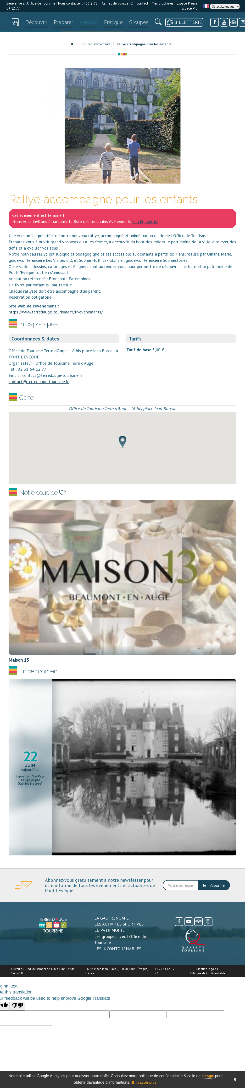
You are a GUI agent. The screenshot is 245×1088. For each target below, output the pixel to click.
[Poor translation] (17, 1006)
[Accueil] (15, 23)
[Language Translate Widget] (225, 6)
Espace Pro (190, 8)
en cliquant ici (145, 221)
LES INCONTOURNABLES (117, 948)
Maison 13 (19, 660)
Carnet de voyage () (117, 3)
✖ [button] (234, 1079)
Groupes (138, 22)
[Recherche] (158, 23)
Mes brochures (162, 3)
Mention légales (207, 969)
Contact (142, 3)
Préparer (63, 22)
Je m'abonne (214, 885)
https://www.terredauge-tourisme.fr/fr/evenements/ (56, 312)
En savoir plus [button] (144, 1082)
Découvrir (36, 22)
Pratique (113, 22)
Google (208, 1076)
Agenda (89, 22)
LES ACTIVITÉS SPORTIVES (119, 924)
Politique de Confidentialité (208, 973)
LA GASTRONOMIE (111, 918)
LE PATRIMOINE (109, 930)
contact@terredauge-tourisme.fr (39, 381)
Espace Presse (187, 3)
